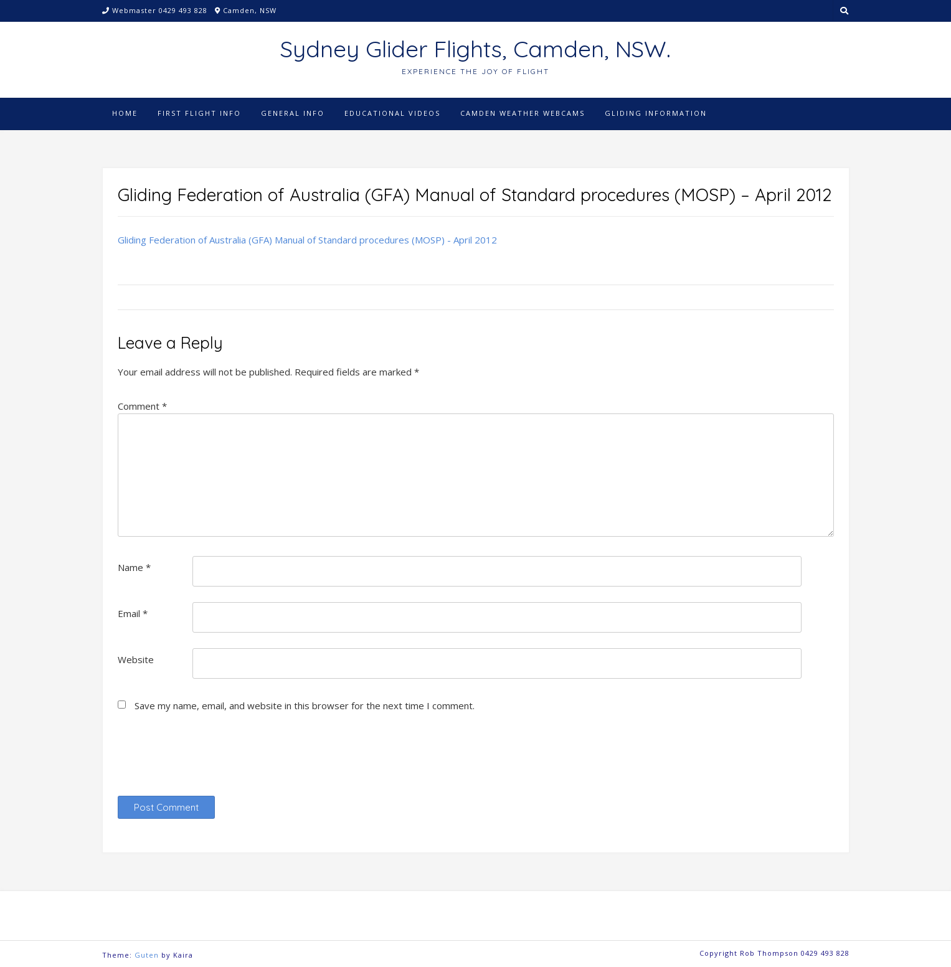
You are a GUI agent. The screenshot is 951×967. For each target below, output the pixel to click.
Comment (142, 406)
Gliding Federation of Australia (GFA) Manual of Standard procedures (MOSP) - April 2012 (307, 239)
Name (134, 567)
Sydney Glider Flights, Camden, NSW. (475, 48)
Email (133, 613)
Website (136, 659)
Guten (147, 955)
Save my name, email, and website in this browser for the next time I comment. (305, 705)
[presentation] (212, 759)
